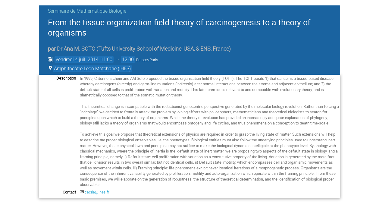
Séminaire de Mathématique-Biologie (87, 11)
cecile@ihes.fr (97, 192)
